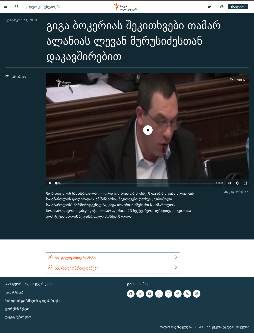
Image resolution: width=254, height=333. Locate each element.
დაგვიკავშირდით (18, 317)
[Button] (15, 77)
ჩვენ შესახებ (14, 292)
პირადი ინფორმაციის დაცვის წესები (32, 300)
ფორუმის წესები (17, 308)
